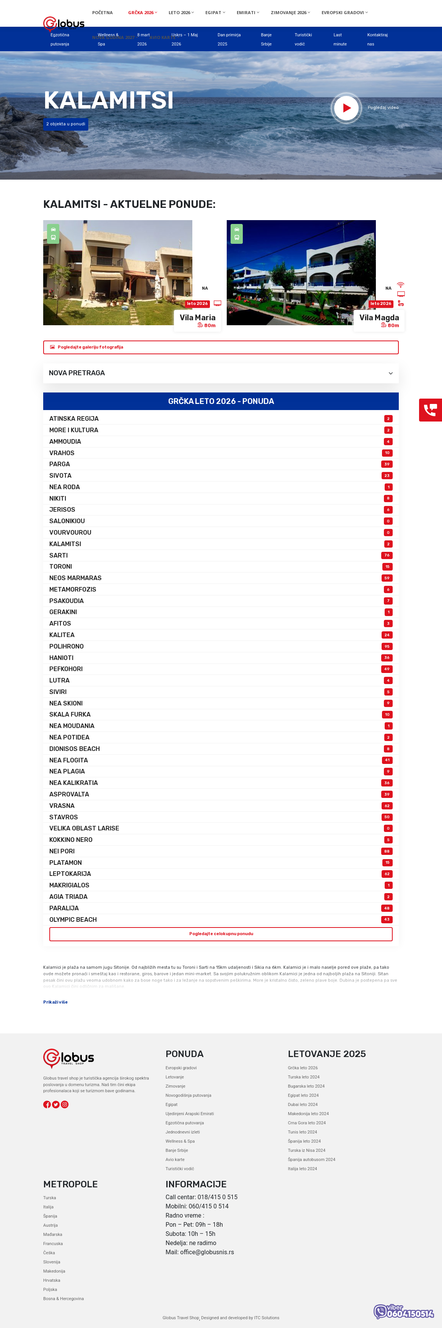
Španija (50, 1216)
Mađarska (52, 1234)
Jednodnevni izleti (183, 1132)
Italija (48, 1207)
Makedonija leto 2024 (308, 1113)
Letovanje (175, 1077)
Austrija (50, 1225)
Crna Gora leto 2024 (307, 1122)
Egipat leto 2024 (303, 1095)
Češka (49, 1252)
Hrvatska (51, 1280)
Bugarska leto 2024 (306, 1086)
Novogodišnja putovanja (188, 1095)
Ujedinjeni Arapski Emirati (190, 1113)
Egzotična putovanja (185, 1122)
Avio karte (175, 1159)
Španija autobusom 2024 (311, 1159)
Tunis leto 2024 (302, 1132)
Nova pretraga (221, 373)
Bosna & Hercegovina (63, 1298)
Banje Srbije (177, 1150)
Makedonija (54, 1271)
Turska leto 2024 (304, 1077)
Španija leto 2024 (304, 1141)
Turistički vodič (180, 1168)
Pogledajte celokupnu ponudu (221, 933)
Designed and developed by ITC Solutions (240, 1317)
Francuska (53, 1243)
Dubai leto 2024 (303, 1104)
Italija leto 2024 (302, 1168)
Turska (49, 1197)
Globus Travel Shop (180, 1317)
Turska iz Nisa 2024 (306, 1150)
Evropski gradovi (181, 1067)
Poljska (50, 1289)
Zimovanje (175, 1086)
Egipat (171, 1104)
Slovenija (51, 1262)
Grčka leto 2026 (303, 1067)
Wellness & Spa (180, 1141)
